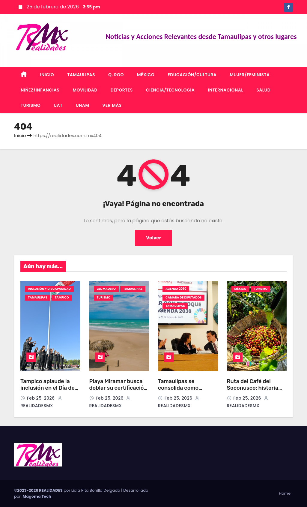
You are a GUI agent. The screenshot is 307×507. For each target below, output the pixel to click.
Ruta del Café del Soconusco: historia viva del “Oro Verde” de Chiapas (256, 391)
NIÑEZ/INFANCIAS (40, 90)
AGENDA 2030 (175, 288)
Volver (153, 238)
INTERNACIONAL (225, 90)
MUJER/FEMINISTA (250, 75)
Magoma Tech (36, 496)
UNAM (82, 105)
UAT (58, 105)
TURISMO (30, 105)
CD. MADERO (106, 288)
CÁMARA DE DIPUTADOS (183, 297)
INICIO (47, 75)
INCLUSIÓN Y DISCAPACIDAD (49, 288)
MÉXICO (145, 75)
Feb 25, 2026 (41, 398)
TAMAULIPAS (81, 75)
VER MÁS (111, 105)
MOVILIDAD (85, 90)
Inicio (20, 135)
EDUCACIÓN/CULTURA (192, 75)
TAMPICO (62, 297)
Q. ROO (116, 75)
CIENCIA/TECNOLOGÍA (170, 90)
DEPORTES (122, 90)
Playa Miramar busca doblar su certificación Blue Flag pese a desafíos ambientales (118, 391)
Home (285, 493)
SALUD (263, 90)
